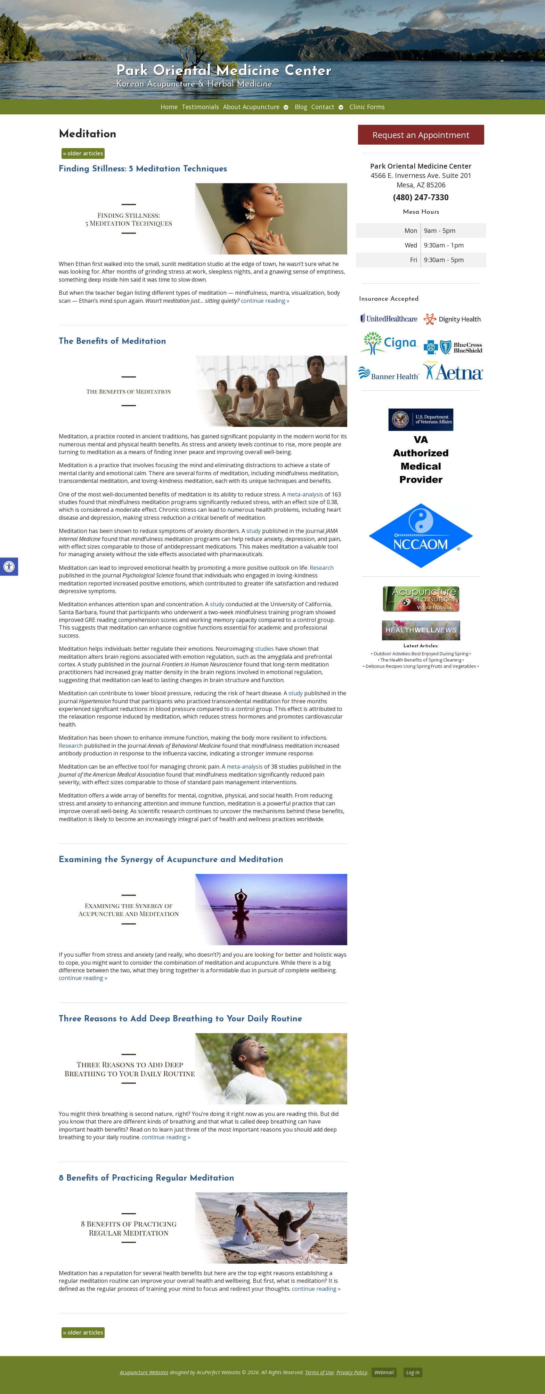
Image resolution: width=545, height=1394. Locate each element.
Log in (413, 1372)
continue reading (265, 301)
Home (169, 107)
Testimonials (200, 107)
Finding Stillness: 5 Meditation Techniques (143, 169)
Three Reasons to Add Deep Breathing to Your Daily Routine (180, 1019)
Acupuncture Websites (144, 1372)
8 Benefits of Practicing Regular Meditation (146, 1178)
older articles (83, 153)
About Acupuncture (251, 107)
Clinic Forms (367, 107)
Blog (301, 107)
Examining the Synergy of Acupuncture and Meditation (171, 860)
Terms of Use (319, 1372)
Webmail (384, 1372)
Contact (322, 107)
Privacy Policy (351, 1372)
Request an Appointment (421, 134)
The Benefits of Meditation (112, 342)
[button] (9, 567)
